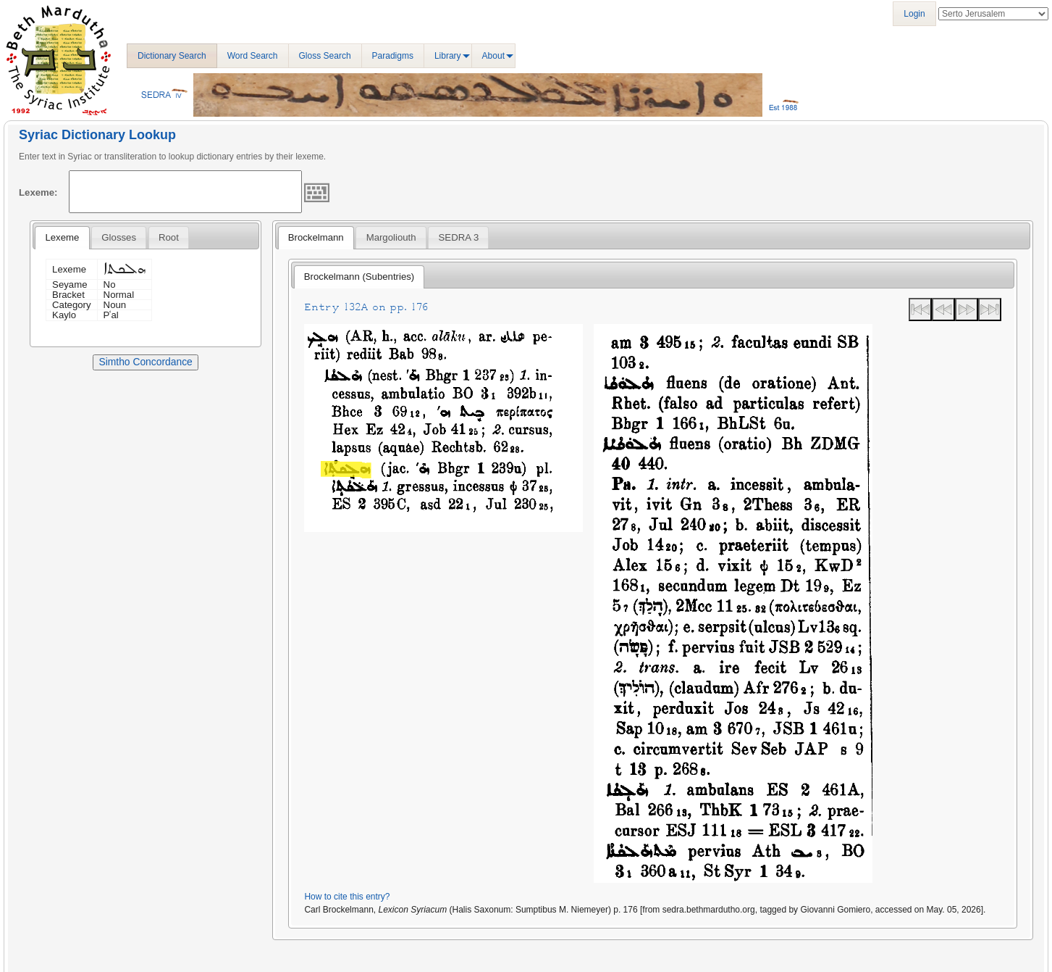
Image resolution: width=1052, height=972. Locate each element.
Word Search (252, 56)
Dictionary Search (172, 56)
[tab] (62, 237)
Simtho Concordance (145, 361)
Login (914, 14)
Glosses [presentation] (118, 237)
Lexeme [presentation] (62, 237)
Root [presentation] (169, 237)
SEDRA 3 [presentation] (459, 237)
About (493, 56)
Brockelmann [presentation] (316, 237)
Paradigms (392, 56)
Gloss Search (325, 56)
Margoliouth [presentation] (391, 237)
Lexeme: (38, 192)
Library (447, 56)
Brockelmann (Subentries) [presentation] (359, 276)
